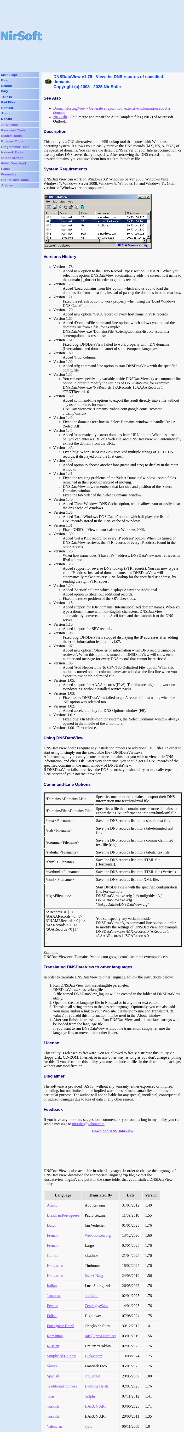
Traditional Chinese (62, 1386)
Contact (7, 108)
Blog (4, 80)
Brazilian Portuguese (63, 1215)
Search (6, 86)
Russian (53, 1346)
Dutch (51, 1225)
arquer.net (92, 1376)
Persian (52, 1306)
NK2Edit (60, 117)
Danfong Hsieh (96, 1386)
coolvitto (91, 1296)
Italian (52, 1286)
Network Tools (12, 152)
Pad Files (8, 102)
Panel (5, 169)
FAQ (4, 91)
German (53, 1255)
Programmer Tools (15, 147)
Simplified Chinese (61, 1356)
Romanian (55, 1336)
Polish (52, 1316)
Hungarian (55, 1266)
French (52, 1235)
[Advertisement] (113, 35)
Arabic (52, 1205)
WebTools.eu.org (98, 1235)
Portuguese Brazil (60, 1326)
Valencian (54, 1426)
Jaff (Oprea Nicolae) (100, 1336)
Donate (6, 119)
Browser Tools (12, 141)
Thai (50, 1396)
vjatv (88, 1426)
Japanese (54, 1296)
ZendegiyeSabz (97, 1306)
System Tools (11, 136)
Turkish (53, 1406)
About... (7, 113)
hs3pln (90, 1396)
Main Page (9, 75)
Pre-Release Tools (15, 180)
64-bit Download (13, 163)
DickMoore (94, 1356)
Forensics (8, 174)
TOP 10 (6, 97)
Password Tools (13, 130)
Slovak (52, 1366)
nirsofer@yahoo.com (88, 1124)
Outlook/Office (12, 158)
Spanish (53, 1376)
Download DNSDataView (112, 1131)
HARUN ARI (95, 1406)
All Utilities (9, 125)
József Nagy (94, 1276)
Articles (7, 185)
